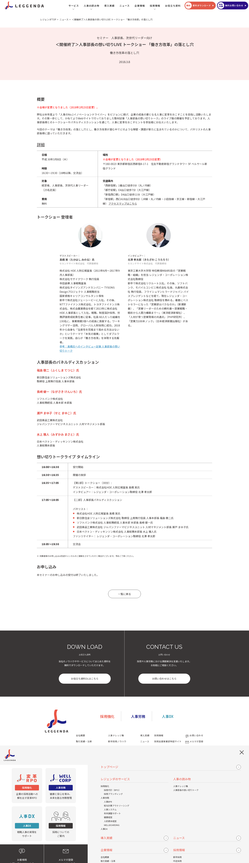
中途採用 (177, 861)
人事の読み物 (91, 5)
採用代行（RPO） (112, 790)
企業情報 (140, 5)
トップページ (109, 767)
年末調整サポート (112, 813)
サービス (73, 5)
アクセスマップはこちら (123, 203)
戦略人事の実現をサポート (27, 824)
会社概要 (105, 857)
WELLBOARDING (111, 825)
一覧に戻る (124, 594)
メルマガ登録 (194, 741)
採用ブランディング (113, 793)
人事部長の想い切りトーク (186, 790)
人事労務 (105, 797)
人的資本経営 (110, 821)
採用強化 (105, 786)
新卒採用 (177, 857)
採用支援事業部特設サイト (167, 741)
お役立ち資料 (173, 5)
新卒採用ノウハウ (117, 741)
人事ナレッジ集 (180, 786)
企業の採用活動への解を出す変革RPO (27, 785)
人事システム (110, 809)
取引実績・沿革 (108, 861)
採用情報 (155, 5)
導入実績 (109, 5)
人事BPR (108, 801)
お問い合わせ (194, 735)
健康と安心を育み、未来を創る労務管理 (61, 785)
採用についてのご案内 (61, 824)
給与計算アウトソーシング (116, 805)
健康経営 (108, 817)
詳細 (41, 144)
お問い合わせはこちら (164, 678)
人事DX (104, 828)
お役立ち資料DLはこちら (84, 678)
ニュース (124, 5)
